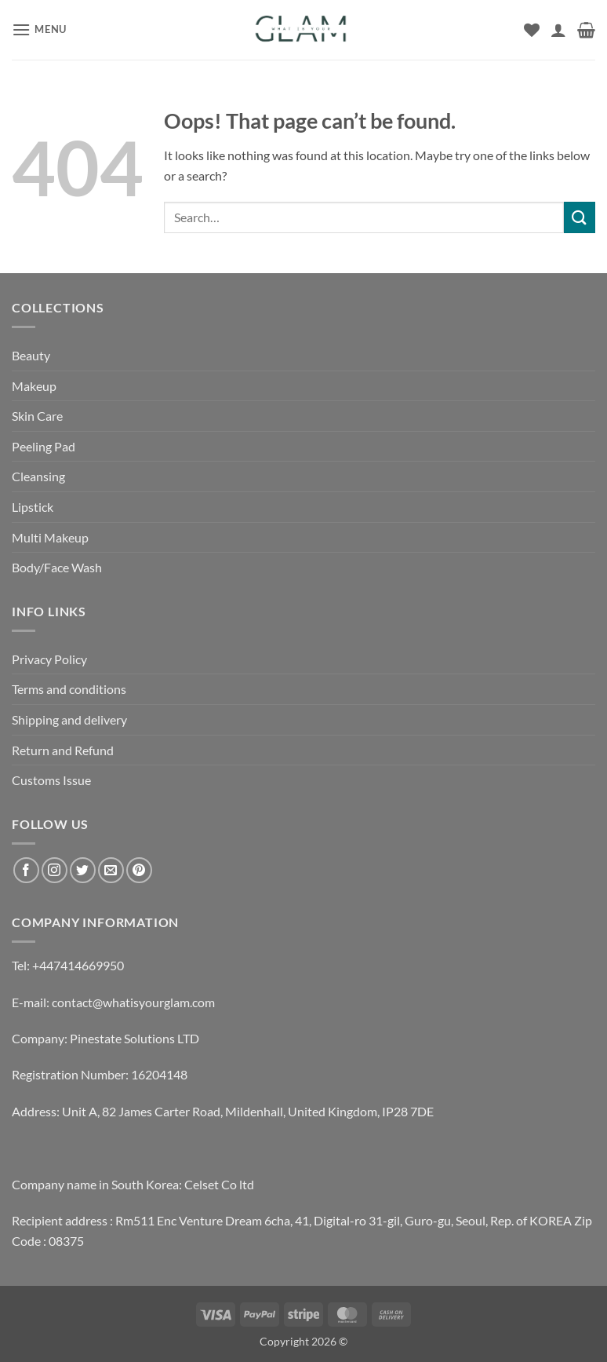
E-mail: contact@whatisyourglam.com (113, 1002)
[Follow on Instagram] (54, 870)
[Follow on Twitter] (83, 870)
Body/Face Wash (57, 567)
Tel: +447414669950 (68, 965)
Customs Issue (51, 779)
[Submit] (579, 217)
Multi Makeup (50, 537)
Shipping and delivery (69, 719)
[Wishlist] (532, 30)
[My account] (558, 30)
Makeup (34, 385)
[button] (39, 29)
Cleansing (38, 476)
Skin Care (37, 415)
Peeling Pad (43, 446)
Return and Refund (63, 750)
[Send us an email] (111, 870)
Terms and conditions (69, 688)
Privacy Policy (49, 659)
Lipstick (32, 506)
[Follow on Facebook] (26, 870)
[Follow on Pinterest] (139, 870)
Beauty (31, 355)
